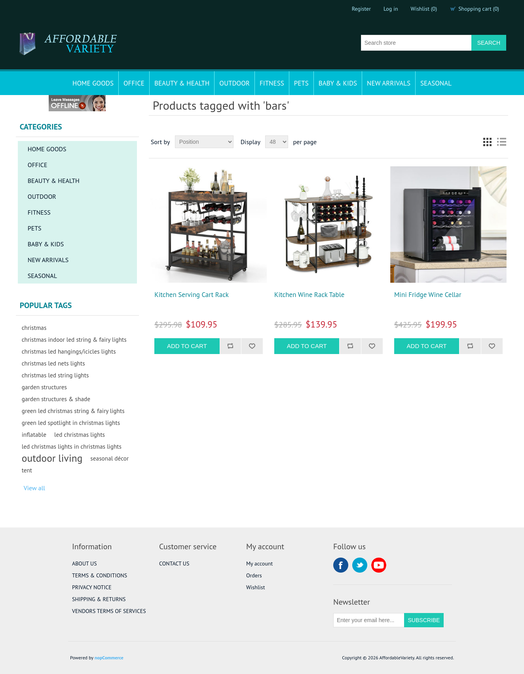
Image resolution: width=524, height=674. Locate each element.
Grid (487, 141)
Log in (391, 8)
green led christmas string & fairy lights (73, 411)
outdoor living (52, 458)
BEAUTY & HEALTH (181, 83)
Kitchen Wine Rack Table (309, 295)
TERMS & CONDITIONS (99, 575)
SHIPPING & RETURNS (98, 599)
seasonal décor (109, 458)
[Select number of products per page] (276, 141)
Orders (254, 575)
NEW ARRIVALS (388, 83)
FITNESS (272, 83)
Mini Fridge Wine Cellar (427, 295)
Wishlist (255, 587)
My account (259, 563)
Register (361, 8)
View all (34, 488)
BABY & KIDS (338, 83)
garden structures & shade (56, 399)
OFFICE (133, 83)
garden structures (44, 387)
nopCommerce (109, 658)
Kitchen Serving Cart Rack (191, 295)
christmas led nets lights (53, 363)
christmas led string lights (55, 375)
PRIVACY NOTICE (92, 587)
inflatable (34, 434)
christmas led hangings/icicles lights (69, 351)
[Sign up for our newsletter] (368, 620)
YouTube (378, 565)
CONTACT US (174, 563)
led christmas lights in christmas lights (72, 446)
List (501, 141)
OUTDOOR (234, 83)
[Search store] (416, 43)
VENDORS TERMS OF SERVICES (109, 611)
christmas (34, 327)
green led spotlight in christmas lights (71, 422)
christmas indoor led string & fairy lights (74, 339)
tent (27, 470)
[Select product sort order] (204, 141)
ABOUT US (84, 563)
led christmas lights (79, 434)
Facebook (340, 565)
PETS (301, 83)
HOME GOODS (93, 83)
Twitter (359, 565)
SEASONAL (436, 83)
